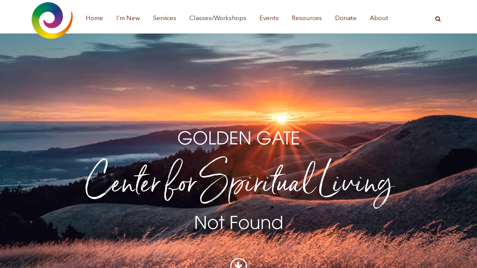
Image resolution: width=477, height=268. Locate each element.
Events (269, 18)
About (379, 18)
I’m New (128, 18)
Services (164, 18)
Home (94, 18)
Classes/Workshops (217, 18)
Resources (307, 18)
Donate (346, 18)
